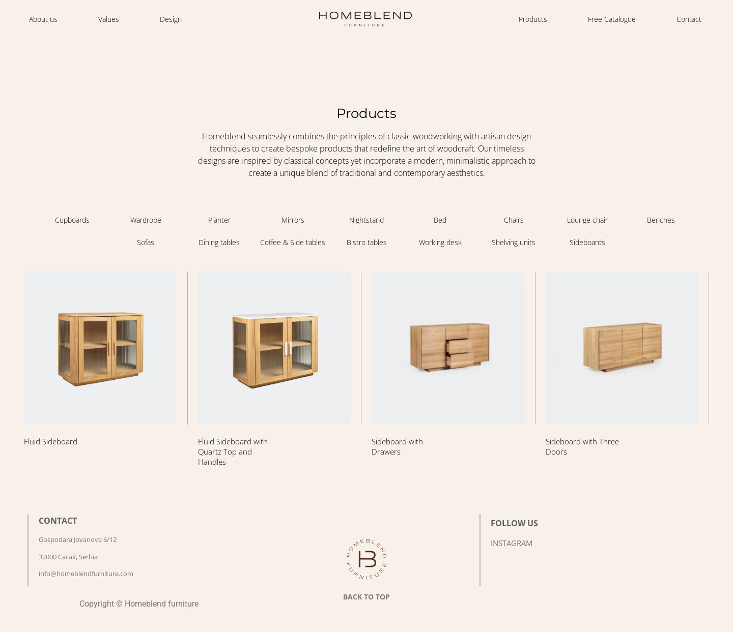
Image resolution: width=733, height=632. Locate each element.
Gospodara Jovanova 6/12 (78, 539)
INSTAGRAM (511, 543)
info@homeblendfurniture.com (86, 573)
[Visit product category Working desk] (440, 242)
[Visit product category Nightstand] (366, 220)
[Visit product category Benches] (661, 220)
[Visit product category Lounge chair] (587, 220)
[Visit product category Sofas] (145, 242)
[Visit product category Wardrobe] (145, 220)
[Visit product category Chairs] (514, 220)
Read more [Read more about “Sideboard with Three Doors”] (574, 478)
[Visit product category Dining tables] (219, 242)
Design (171, 19)
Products (533, 19)
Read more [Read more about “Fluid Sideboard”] (52, 467)
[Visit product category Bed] (440, 220)
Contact (688, 19)
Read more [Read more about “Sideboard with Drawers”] (400, 478)
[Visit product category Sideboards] (587, 242)
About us (43, 19)
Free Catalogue (612, 19)
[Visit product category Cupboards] (72, 220)
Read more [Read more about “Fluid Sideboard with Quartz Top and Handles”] (226, 488)
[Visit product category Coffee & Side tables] (293, 242)
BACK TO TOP (366, 596)
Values (108, 19)
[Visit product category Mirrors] (293, 220)
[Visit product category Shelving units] (514, 242)
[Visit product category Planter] (219, 220)
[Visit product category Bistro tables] (366, 242)
